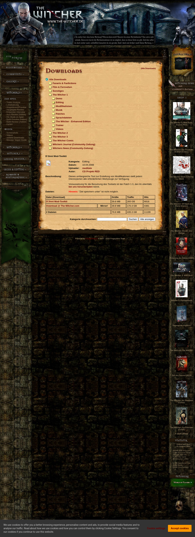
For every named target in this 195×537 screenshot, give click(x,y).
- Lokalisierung (12, 105)
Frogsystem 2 (92, 239)
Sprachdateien (64, 117)
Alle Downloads (57, 79)
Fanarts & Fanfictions (64, 83)
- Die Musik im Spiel (14, 117)
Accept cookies (180, 528)
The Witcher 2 (60, 133)
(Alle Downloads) (148, 68)
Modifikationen (64, 106)
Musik (59, 110)
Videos (59, 129)
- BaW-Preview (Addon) (16, 119)
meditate (87, 168)
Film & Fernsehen (62, 87)
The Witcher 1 (60, 94)
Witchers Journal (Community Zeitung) (74, 144)
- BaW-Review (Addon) (15, 122)
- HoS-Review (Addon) (15, 114)
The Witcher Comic (63, 140)
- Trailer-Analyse (12, 102)
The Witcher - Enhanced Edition (73, 121)
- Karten (9, 124)
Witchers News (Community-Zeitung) (73, 148)
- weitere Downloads (14, 137)
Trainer (59, 125)
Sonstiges (58, 91)
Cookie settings (156, 528)
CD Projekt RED (91, 171)
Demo (59, 98)
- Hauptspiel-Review (14, 110)
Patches (60, 114)
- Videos (9, 135)
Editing (60, 102)
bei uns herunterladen (81, 186)
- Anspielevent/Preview (15, 107)
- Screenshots (11, 133)
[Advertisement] (125, 41)
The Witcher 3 (60, 136)
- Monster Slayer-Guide (16, 140)
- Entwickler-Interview (15, 112)
